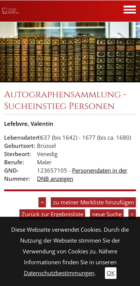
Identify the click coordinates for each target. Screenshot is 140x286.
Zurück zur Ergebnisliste (52, 214)
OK (111, 273)
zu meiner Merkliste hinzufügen (93, 202)
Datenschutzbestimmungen (59, 273)
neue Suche (107, 214)
